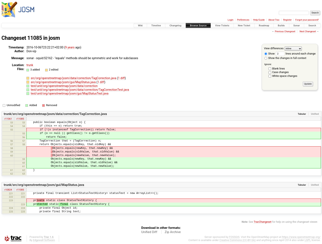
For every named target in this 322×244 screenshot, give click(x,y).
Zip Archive (173, 232)
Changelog (175, 25)
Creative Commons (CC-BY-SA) (237, 240)
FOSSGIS (234, 237)
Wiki (140, 25)
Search (312, 25)
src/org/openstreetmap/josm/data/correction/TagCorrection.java (74, 78)
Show (269, 53)
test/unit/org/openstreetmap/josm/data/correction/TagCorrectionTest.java (80, 89)
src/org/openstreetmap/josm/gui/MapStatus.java (63, 82)
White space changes (284, 75)
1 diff (121, 78)
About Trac (274, 20)
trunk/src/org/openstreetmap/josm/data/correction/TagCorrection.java (55, 114)
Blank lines (278, 68)
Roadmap (264, 25)
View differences (274, 48)
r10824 (8, 189)
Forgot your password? (307, 20)
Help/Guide (259, 20)
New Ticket (244, 25)
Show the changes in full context (285, 58)
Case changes (280, 72)
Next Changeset (308, 31)
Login (230, 20)
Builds (281, 25)
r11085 (20, 118)
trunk (29, 65)
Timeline (156, 25)
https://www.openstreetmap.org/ (301, 237)
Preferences (243, 20)
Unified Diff (149, 232)
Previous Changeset (285, 31)
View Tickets (222, 25)
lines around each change (295, 53)
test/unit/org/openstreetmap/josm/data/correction (64, 86)
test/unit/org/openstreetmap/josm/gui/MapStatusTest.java (69, 93)
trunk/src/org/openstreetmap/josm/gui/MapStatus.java (44, 185)
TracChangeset (263, 221)
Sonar (296, 25)
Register (287, 20)
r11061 (8, 118)
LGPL (308, 240)
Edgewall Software (44, 240)
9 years (70, 47)
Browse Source (198, 25)
